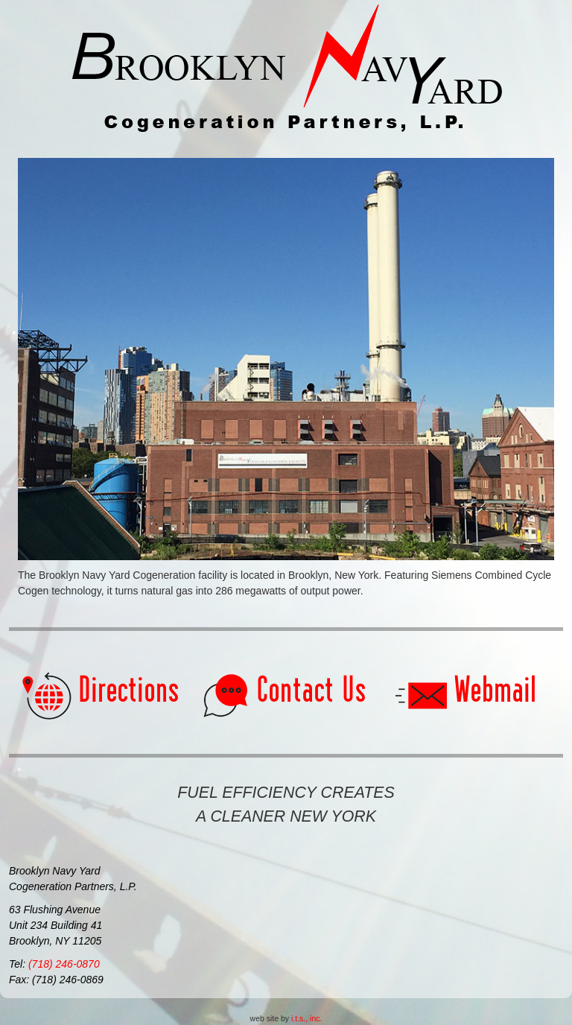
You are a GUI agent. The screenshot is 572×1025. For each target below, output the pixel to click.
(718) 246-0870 (64, 964)
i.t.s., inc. (306, 1018)
